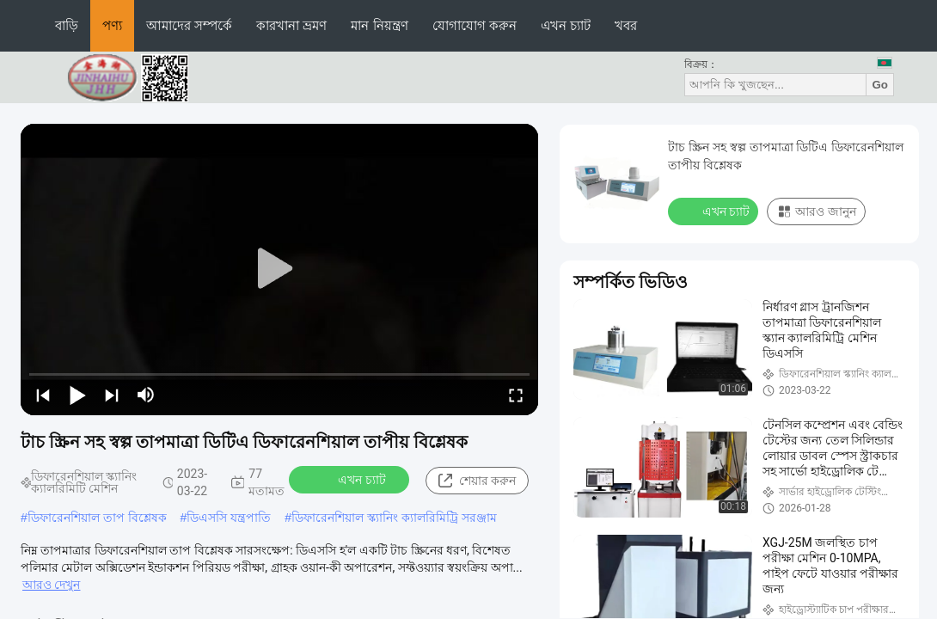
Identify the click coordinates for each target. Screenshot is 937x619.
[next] (112, 395)
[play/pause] (77, 395)
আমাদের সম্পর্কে (189, 25)
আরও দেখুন (51, 584)
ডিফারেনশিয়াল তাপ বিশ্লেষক (97, 517)
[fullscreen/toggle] (516, 395)
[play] (279, 269)
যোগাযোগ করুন (474, 25)
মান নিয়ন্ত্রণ (379, 25)
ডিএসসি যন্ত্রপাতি (229, 517)
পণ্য (112, 25)
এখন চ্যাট (566, 25)
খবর (626, 25)
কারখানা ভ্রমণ (291, 25)
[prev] (43, 395)
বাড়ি (66, 25)
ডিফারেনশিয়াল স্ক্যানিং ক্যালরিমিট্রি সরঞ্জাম (394, 517)
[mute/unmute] (146, 395)
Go (880, 84)
